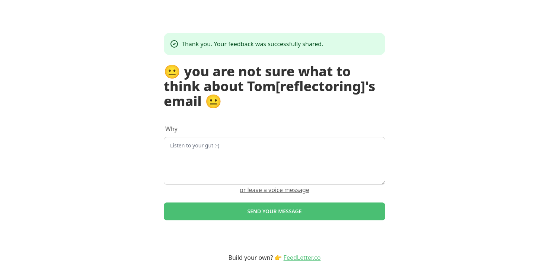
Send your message (274, 211)
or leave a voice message (274, 190)
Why (171, 129)
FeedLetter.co (302, 257)
